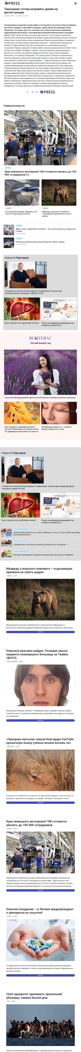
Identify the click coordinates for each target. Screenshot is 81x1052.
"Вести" (7, 35)
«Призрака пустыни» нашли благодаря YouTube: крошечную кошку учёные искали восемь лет (40, 741)
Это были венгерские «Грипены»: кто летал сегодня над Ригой (21, 213)
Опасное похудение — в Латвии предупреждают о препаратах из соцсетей (40, 910)
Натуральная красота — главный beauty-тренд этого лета (56, 428)
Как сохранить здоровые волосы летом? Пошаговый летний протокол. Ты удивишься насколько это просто (22, 429)
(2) (29, 214)
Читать (40, 632)
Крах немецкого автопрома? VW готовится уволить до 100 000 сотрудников (36, 823)
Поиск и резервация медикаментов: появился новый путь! (58, 324)
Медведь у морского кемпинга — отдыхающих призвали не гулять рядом (56, 214)
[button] (75, 3)
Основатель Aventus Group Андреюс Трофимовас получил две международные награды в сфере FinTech (33, 292)
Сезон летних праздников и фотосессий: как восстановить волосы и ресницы (40, 397)
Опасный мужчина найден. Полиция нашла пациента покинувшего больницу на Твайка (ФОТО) (37, 654)
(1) (27, 174)
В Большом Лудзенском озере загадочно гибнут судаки (40, 242)
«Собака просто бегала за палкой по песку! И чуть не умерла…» (40, 544)
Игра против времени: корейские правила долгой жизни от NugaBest (43, 555)
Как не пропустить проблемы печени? (22, 323)
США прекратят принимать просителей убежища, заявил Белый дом (34, 995)
